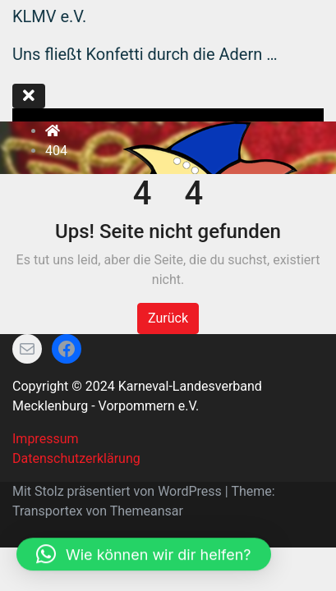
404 (56, 150)
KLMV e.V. (49, 16)
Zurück (168, 318)
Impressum (45, 439)
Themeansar (146, 511)
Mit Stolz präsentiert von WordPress (118, 491)
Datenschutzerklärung (76, 458)
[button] (143, 530)
